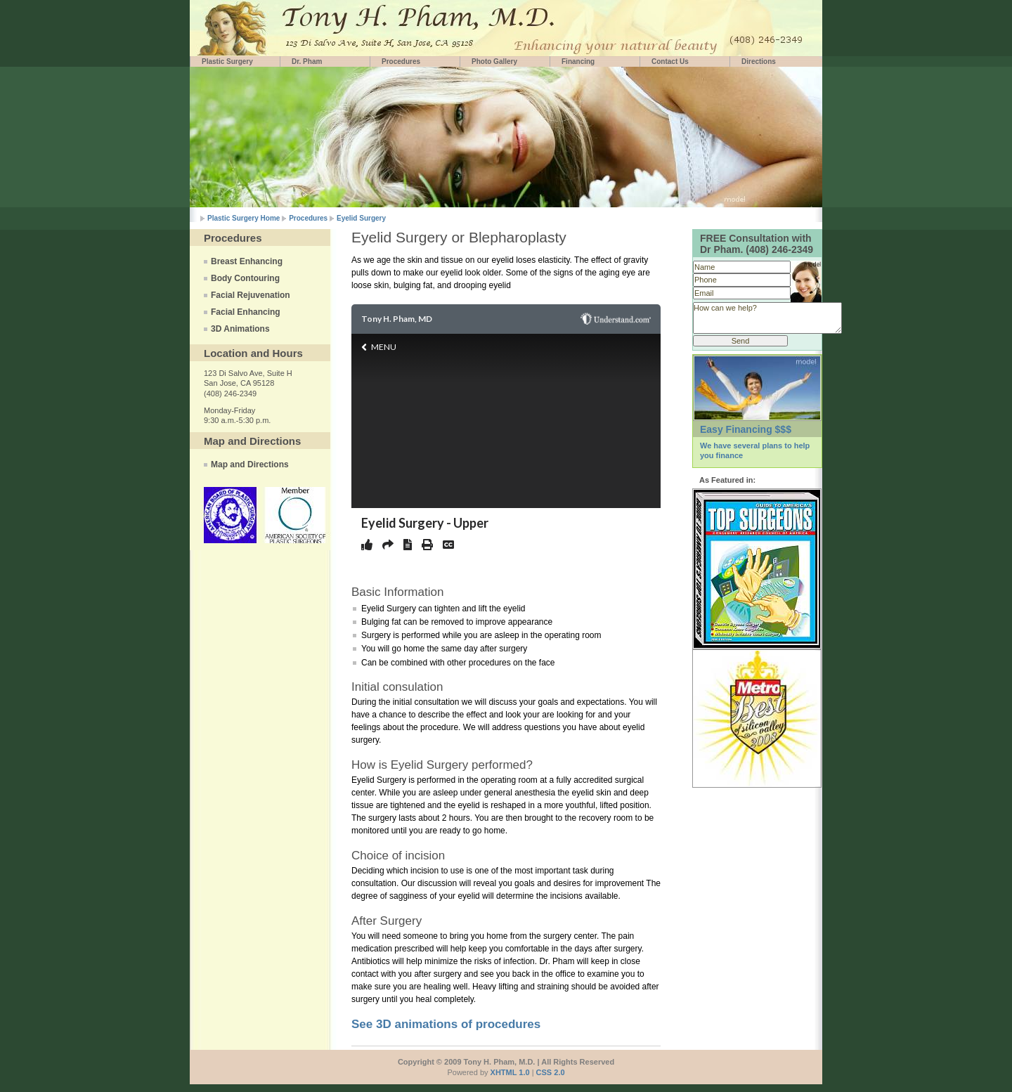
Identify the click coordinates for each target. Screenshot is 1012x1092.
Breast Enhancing (247, 261)
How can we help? (767, 318)
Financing (578, 61)
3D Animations (240, 329)
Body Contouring (245, 278)
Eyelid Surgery (361, 218)
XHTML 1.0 (510, 1072)
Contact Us (670, 61)
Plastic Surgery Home (243, 218)
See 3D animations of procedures (445, 1024)
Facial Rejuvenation (250, 295)
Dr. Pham (307, 61)
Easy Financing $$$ (745, 429)
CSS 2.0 (550, 1072)
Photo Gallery (494, 61)
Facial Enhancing (245, 312)
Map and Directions (250, 464)
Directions (758, 61)
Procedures (401, 61)
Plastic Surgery (227, 61)
